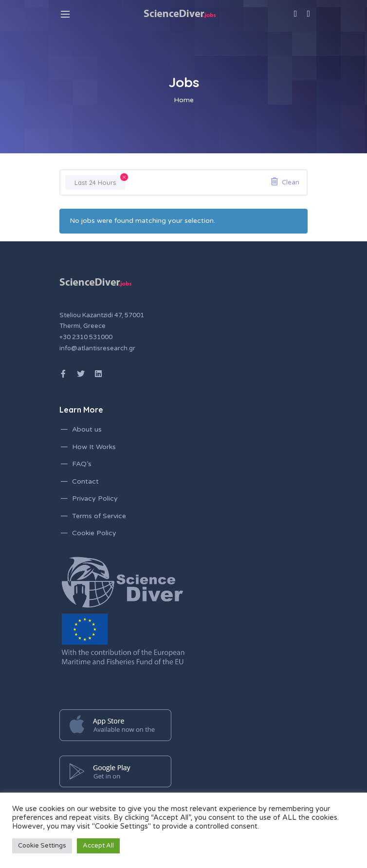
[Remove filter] (124, 177)
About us (87, 429)
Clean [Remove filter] (290, 182)
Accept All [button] (98, 846)
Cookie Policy (94, 533)
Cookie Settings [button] (42, 846)
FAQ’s (82, 464)
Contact (85, 481)
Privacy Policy (95, 498)
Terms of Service (99, 516)
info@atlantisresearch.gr (97, 348)
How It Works (94, 447)
